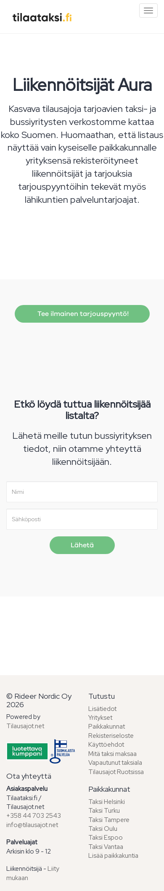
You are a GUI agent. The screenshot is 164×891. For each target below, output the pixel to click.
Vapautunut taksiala (115, 762)
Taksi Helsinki (106, 802)
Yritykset (100, 717)
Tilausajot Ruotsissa (116, 772)
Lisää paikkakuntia (113, 855)
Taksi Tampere (109, 820)
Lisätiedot (102, 709)
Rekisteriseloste (111, 736)
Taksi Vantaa (105, 847)
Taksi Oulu (102, 829)
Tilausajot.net (25, 726)
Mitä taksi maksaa (112, 754)
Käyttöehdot (106, 744)
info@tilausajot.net (32, 825)
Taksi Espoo (105, 837)
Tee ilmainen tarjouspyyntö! (82, 313)
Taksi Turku (104, 810)
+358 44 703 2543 (33, 815)
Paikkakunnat (106, 726)
